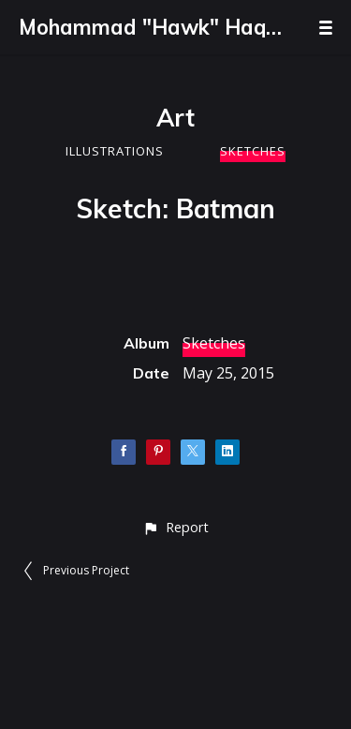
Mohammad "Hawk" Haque (150, 27)
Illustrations (115, 150)
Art (175, 117)
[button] (175, 527)
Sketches (252, 150)
